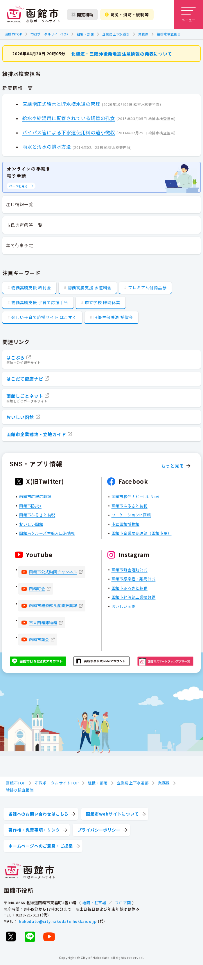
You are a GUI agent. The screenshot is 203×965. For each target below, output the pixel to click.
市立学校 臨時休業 (102, 302)
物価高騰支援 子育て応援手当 (39, 302)
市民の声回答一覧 (24, 225)
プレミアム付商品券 (147, 287)
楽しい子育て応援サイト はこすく (44, 317)
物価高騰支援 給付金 (31, 287)
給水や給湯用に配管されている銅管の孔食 (68, 117)
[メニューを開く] (188, 14)
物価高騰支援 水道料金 (90, 287)
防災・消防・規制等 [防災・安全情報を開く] (127, 14)
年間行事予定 (19, 245)
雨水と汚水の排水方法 (46, 146)
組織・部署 (85, 34)
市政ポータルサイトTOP (49, 34)
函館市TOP (13, 34)
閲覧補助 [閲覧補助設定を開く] (82, 14)
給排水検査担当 (169, 34)
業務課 (143, 34)
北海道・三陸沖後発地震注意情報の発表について (121, 53)
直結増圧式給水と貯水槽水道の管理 (61, 103)
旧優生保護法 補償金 (113, 317)
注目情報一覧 (19, 204)
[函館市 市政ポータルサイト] (33, 14)
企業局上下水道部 (116, 34)
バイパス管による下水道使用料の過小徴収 (68, 132)
